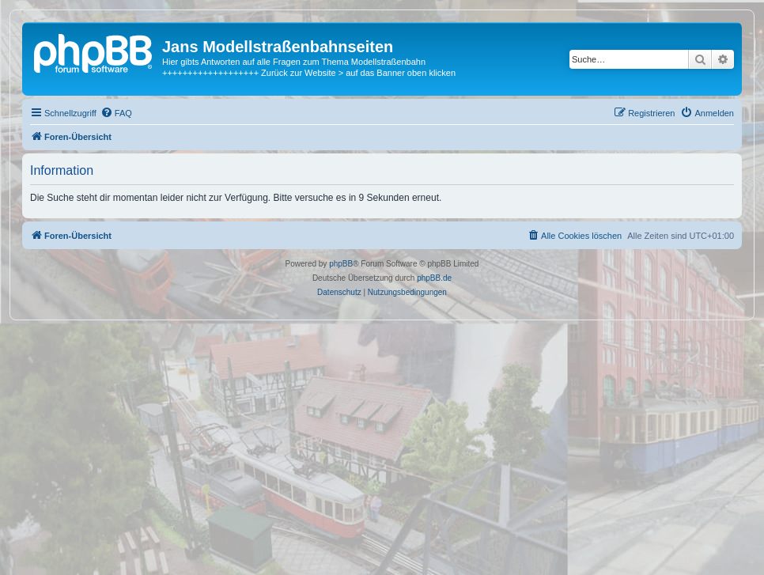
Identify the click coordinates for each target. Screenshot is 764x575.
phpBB (341, 263)
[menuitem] (116, 113)
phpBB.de (434, 278)
